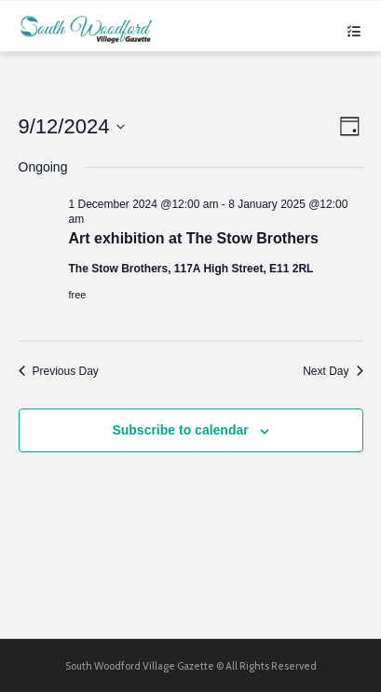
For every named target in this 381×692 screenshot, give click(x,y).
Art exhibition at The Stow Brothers (194, 238)
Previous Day (59, 371)
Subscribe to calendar (180, 429)
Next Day (332, 371)
